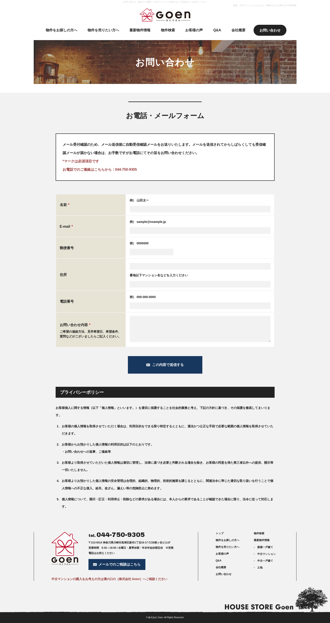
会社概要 (221, 567)
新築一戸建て (265, 547)
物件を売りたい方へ (227, 547)
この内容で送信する (168, 365)
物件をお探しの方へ (227, 540)
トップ (220, 533)
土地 (260, 567)
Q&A (219, 560)
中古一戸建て (265, 560)
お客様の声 (222, 553)
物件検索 (259, 533)
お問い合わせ (223, 574)
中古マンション (266, 554)
